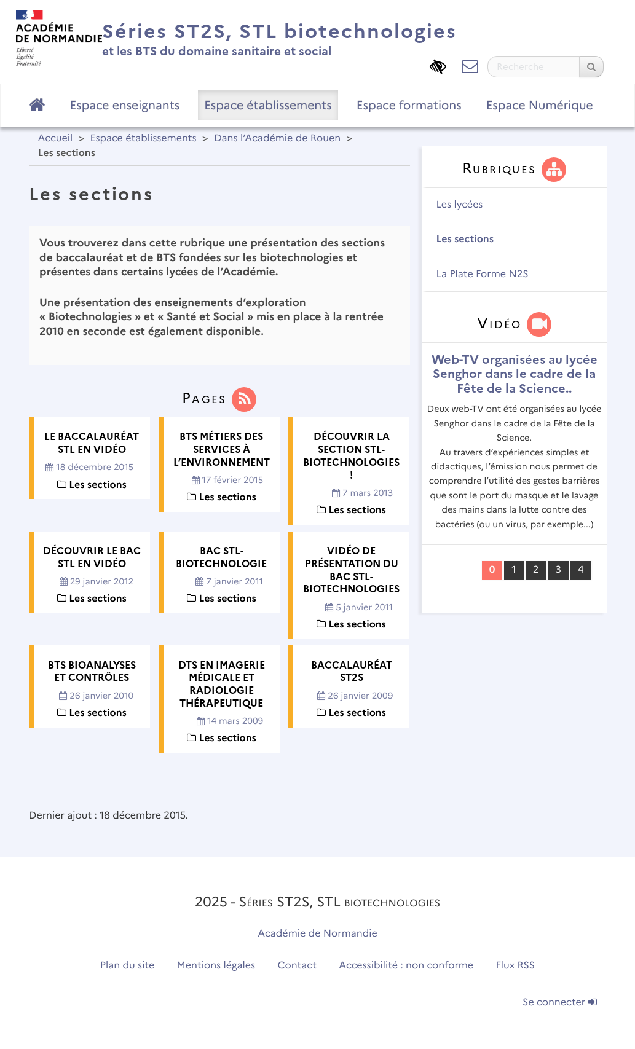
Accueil (55, 138)
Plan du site (127, 966)
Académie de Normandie (317, 934)
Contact (297, 966)
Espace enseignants (125, 105)
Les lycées (459, 205)
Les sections (465, 239)
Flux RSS (515, 966)
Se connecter (559, 1002)
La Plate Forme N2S (482, 274)
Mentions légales (216, 966)
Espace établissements (268, 105)
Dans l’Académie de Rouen (277, 138)
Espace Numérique (539, 105)
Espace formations (409, 105)
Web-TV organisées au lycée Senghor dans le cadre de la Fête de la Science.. (515, 374)
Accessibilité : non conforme (406, 966)
